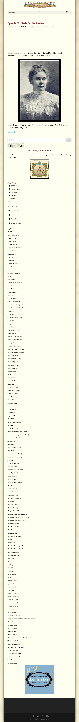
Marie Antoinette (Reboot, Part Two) (18, 520)
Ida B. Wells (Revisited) (14, 422)
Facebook (14, 192)
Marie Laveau (12, 530)
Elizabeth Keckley (13, 368)
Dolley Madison (12, 333)
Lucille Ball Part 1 (13, 492)
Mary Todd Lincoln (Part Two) (16, 549)
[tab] (39, 211)
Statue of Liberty (12, 631)
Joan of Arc (11, 450)
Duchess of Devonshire (14, 346)
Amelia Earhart (12, 254)
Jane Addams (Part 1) (14, 438)
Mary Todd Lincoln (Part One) (16, 546)
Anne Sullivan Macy (13, 263)
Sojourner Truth (12, 625)
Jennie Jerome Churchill (15, 447)
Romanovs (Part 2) (13, 606)
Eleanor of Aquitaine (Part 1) (16, 349)
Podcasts (47, 26)
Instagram (14, 195)
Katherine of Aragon (13, 463)
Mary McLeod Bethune (14, 536)
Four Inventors (12, 377)
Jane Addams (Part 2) (14, 441)
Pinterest (13, 202)
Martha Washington (13, 533)
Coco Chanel (11, 327)
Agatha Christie (12, 244)
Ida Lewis (10, 425)
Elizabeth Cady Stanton (14, 358)
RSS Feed (14, 186)
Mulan (9, 561)
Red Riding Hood (13, 599)
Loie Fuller (11, 485)
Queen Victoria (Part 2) (14, 596)
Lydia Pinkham (12, 501)
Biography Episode (34, 26)
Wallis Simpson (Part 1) (14, 653)
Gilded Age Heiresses (14, 390)
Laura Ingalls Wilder (13, 473)
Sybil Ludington (12, 634)
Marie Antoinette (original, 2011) (17, 514)
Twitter (13, 198)
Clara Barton (11, 314)
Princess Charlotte (13, 580)
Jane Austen (11, 444)
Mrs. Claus (11, 558)
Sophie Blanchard (13, 628)
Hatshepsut (11, 406)
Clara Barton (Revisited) (15, 317)
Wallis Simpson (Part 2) (14, 657)
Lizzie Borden (12, 479)
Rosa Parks (11, 609)
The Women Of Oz (13, 641)
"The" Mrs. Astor (13, 232)
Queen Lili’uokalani (13, 584)
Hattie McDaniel (12, 409)
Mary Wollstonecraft (13, 552)
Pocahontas (11, 577)
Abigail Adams (12, 238)
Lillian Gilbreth (12, 476)
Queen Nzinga (12, 590)
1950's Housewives (13, 235)
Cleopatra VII (12, 324)
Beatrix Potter (12, 279)
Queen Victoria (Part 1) (14, 593)
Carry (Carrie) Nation (14, 301)
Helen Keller (11, 412)
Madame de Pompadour (14, 507)
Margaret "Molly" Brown (15, 511)
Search (68, 140)
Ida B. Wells (11, 419)
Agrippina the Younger (14, 247)
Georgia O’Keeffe (13, 387)
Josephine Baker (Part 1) (15, 454)
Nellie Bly (10, 568)
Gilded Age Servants (13, 393)
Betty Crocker (12, 295)
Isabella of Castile (13, 428)
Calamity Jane (12, 298)
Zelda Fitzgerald (12, 663)
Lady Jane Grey (12, 466)
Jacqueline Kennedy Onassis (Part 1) (18, 431)
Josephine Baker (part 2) (15, 457)
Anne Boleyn (11, 257)
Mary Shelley (11, 542)
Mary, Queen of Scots (14, 555)
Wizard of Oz (11, 660)
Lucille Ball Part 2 (13, 495)
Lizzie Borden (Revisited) (15, 482)
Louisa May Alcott (13, 488)
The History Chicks (14, 26)
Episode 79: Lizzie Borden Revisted (26, 23)
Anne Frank (11, 260)
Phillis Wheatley (12, 574)
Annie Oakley (12, 267)
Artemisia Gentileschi (14, 273)
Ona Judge (11, 571)
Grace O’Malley (12, 397)
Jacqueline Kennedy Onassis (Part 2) (18, 435)
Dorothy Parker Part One (15, 336)
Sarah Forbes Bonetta (14, 615)
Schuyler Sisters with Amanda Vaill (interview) (21, 618)
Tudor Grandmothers (14, 644)
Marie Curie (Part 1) (13, 523)
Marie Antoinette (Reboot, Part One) (18, 517)
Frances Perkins (12, 381)
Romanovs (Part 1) (13, 603)
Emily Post (11, 374)
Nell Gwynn (11, 565)
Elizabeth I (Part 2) (13, 365)
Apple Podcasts (15, 189)
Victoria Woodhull (13, 650)
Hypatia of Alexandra (14, 416)
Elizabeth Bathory (13, 355)
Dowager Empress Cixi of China (17, 343)
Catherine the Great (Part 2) (16, 308)
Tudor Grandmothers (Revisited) (17, 647)
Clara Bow (11, 320)
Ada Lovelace (12, 241)
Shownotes (53, 26)
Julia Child (11, 460)
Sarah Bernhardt (12, 612)
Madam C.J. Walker (13, 504)
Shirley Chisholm (13, 622)
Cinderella (10, 311)
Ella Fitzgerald (12, 371)
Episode (42, 26)
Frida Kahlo (11, 384)
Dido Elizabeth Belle (14, 330)
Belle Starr (11, 286)
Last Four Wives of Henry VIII (16, 469)
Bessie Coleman (12, 292)
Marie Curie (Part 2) (13, 527)
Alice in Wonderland (13, 251)
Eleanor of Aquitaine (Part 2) (16, 352)
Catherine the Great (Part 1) (16, 305)
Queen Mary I (12, 587)
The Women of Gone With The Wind (18, 638)
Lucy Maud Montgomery (15, 498)
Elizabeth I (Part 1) (13, 362)
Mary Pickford (12, 539)
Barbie (9, 276)
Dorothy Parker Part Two (15, 339)
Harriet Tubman (12, 400)
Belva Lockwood (12, 289)
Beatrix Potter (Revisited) (15, 282)
